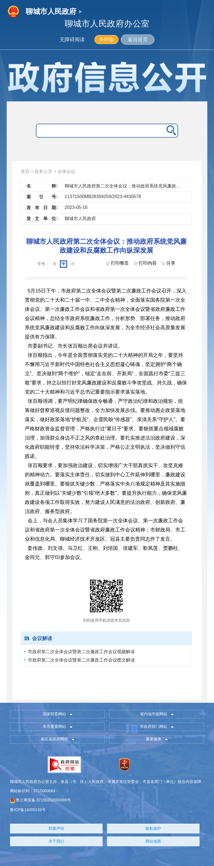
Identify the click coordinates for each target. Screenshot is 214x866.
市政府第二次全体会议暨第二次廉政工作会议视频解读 (81, 651)
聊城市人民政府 (51, 11)
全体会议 (66, 171)
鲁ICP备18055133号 (28, 810)
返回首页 (138, 39)
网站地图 (153, 841)
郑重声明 (56, 828)
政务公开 (43, 171)
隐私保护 (153, 828)
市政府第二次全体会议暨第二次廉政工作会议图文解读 (81, 660)
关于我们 (56, 841)
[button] (57, 714)
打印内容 (145, 263)
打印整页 (117, 263)
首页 (25, 171)
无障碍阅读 (72, 39)
